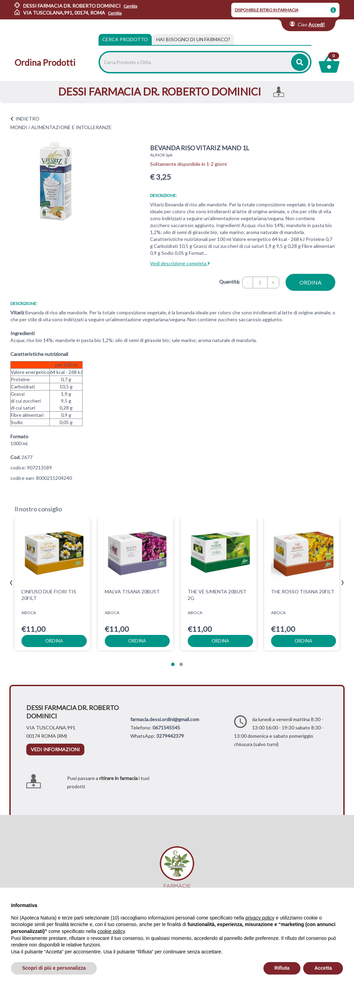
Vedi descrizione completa (180, 263)
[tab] (193, 39)
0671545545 (166, 727)
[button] (173, 664)
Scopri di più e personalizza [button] (54, 968)
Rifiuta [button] (282, 968)
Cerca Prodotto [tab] (125, 39)
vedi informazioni (55, 749)
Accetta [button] (323, 968)
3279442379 (170, 736)
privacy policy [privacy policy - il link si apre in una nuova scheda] (259, 918)
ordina (310, 282)
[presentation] (11, 582)
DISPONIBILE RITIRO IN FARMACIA (266, 9)
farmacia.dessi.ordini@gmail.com (164, 719)
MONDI (18, 127)
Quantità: (229, 282)
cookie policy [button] (111, 931)
